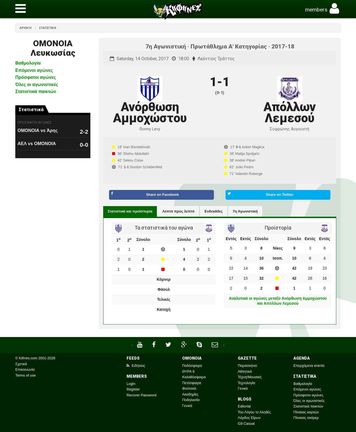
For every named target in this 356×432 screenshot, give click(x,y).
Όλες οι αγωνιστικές (36, 84)
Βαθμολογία (28, 63)
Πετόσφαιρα (191, 383)
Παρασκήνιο (247, 365)
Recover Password (141, 395)
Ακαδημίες (190, 394)
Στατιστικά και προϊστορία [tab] (130, 211)
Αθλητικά (245, 371)
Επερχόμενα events (309, 365)
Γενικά (187, 406)
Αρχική (25, 28)
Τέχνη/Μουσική (249, 377)
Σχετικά (21, 364)
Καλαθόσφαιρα (194, 377)
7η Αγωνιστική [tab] (245, 211)
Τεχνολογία (246, 383)
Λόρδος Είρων (249, 418)
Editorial (244, 406)
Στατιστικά (47, 28)
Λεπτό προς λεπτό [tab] (178, 211)
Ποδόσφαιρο (192, 365)
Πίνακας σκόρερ (306, 418)
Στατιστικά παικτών (35, 91)
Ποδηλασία (190, 400)
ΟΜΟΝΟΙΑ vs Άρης (38, 130)
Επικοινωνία (24, 369)
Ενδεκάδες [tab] (213, 211)
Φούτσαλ (189, 388)
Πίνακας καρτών (306, 412)
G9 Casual (246, 423)
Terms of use (25, 375)
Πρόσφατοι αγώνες (35, 77)
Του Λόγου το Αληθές (254, 412)
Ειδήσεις (136, 365)
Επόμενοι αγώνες (34, 70)
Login (131, 384)
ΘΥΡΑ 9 (188, 371)
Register (133, 389)
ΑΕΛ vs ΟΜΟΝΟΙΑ (37, 143)
